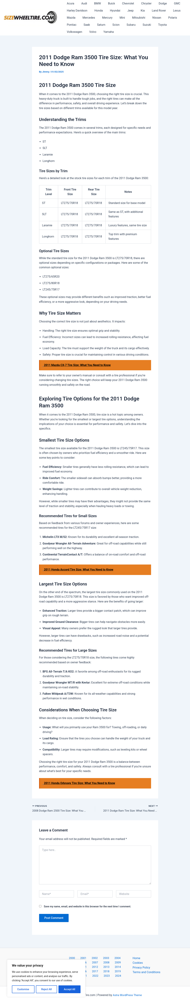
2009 (100, 961)
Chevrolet (122, 3)
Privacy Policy (141, 966)
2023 (118, 971)
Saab (69, 24)
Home (136, 957)
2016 (109, 966)
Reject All (46, 989)
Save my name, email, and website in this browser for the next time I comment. (87, 906)
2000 (71, 957)
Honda (96, 10)
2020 (90, 971)
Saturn (82, 24)
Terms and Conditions (146, 971)
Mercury (104, 17)
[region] (46, 978)
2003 (99, 957)
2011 (118, 961)
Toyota (137, 24)
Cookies (138, 961)
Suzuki (123, 24)
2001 (80, 957)
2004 (108, 957)
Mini (117, 17)
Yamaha (71, 32)
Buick (106, 3)
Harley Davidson (76, 10)
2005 (117, 957)
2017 (118, 966)
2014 (90, 966)
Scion (95, 24)
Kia (136, 10)
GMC (166, 3)
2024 (96, 975)
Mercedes (86, 17)
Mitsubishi (132, 17)
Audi (82, 3)
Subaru (109, 24)
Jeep (125, 10)
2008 (90, 961)
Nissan (148, 17)
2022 (109, 971)
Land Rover (151, 10)
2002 (90, 957)
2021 (100, 971)
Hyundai (111, 10)
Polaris (163, 17)
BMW (94, 3)
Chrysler (138, 3)
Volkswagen (155, 24)
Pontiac (178, 17)
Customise (23, 989)
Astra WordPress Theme (127, 995)
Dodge (153, 3)
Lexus (167, 10)
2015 (100, 966)
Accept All (69, 989)
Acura (69, 3)
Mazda (70, 17)
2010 (109, 961)
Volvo (172, 24)
